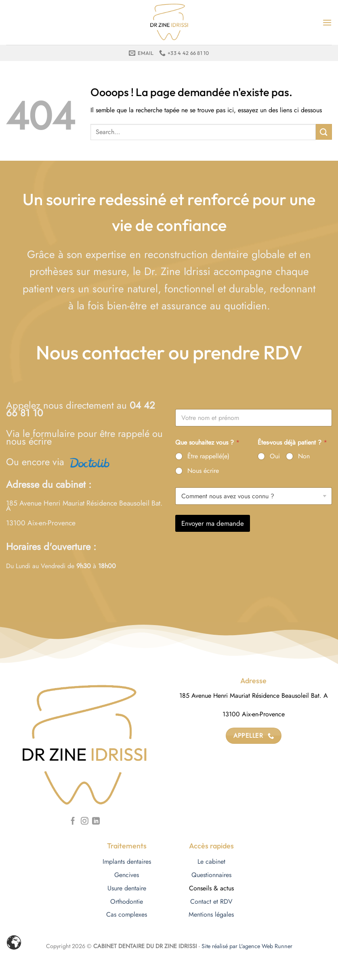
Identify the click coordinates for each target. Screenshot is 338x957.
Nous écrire (203, 471)
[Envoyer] (324, 132)
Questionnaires (211, 874)
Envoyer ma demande (212, 523)
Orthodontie (126, 901)
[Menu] (327, 22)
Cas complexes (126, 914)
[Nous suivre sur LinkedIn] (96, 821)
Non (304, 456)
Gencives (126, 874)
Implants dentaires (127, 861)
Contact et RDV (211, 901)
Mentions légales (211, 914)
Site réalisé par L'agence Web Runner (247, 946)
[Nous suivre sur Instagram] (84, 821)
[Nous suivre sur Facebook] (73, 821)
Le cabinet (211, 861)
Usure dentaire (126, 888)
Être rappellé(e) (208, 456)
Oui (275, 456)
